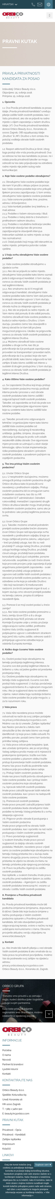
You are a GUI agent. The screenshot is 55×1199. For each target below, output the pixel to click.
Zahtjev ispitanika (11, 1139)
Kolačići (6, 1148)
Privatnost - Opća (11, 1130)
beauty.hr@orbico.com (17, 1113)
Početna (6, 1050)
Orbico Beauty (12, 15)
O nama (6, 1055)
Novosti (6, 1059)
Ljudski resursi (10, 1069)
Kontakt (6, 1073)
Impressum (8, 1144)
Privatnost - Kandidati (13, 1134)
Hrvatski (9, 4)
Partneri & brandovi (12, 1064)
